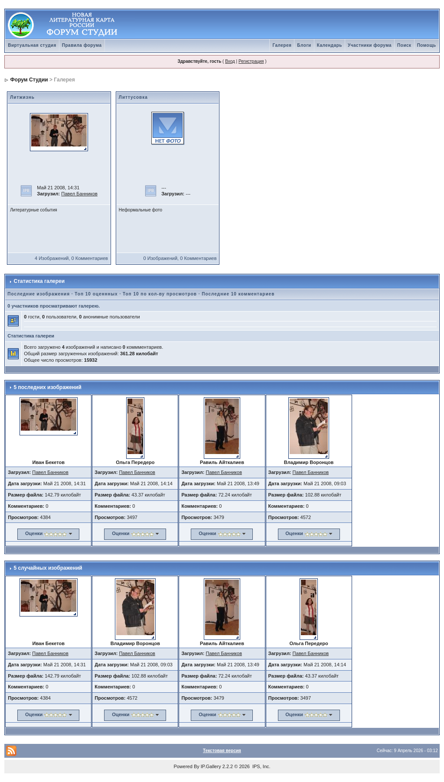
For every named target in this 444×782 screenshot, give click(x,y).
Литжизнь (22, 97)
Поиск (404, 45)
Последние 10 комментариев (238, 294)
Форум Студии (29, 80)
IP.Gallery (211, 766)
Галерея (281, 45)
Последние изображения (38, 294)
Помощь (426, 45)
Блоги (304, 45)
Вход (230, 61)
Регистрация (251, 61)
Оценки (33, 533)
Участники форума (370, 45)
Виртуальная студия (32, 45)
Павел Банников (79, 193)
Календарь (329, 45)
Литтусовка (133, 97)
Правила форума (82, 45)
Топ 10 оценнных (96, 294)
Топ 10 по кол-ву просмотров (160, 294)
